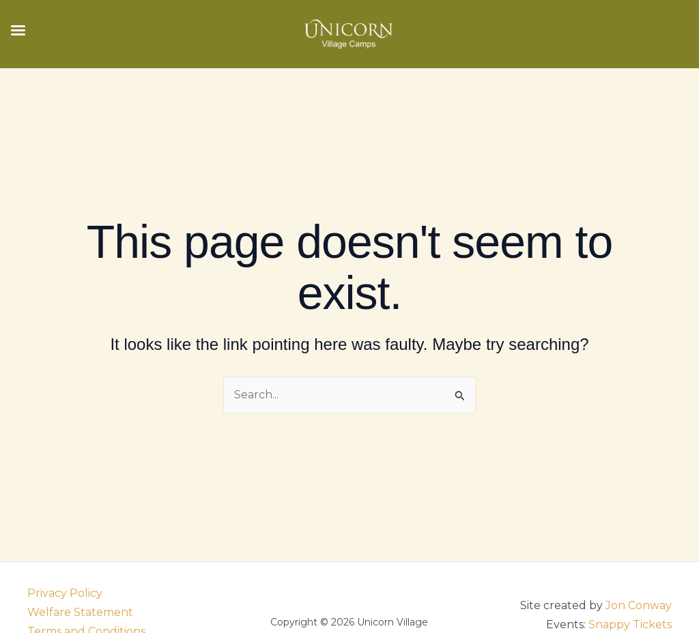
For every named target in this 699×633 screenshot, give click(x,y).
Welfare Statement (80, 612)
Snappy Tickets (630, 624)
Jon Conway (638, 605)
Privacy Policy (64, 593)
